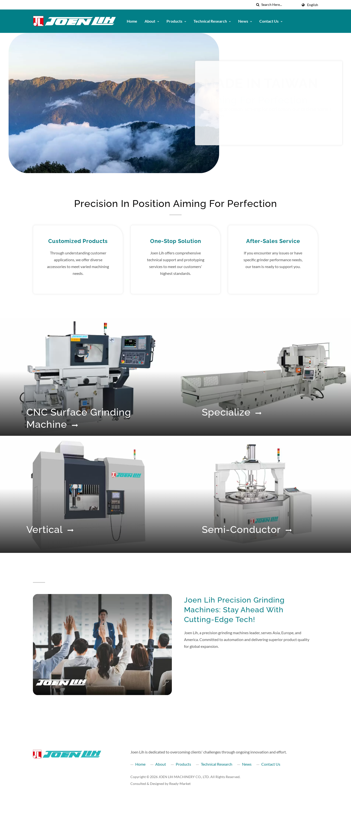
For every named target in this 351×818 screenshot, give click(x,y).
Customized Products (78, 241)
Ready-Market (180, 783)
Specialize (232, 412)
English (312, 5)
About (152, 21)
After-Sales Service (273, 241)
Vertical (50, 529)
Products (176, 21)
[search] (257, 4)
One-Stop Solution (175, 241)
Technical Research (212, 21)
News (245, 21)
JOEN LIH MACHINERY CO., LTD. (184, 777)
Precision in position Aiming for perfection (175, 203)
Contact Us (271, 21)
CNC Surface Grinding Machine (78, 418)
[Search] (279, 4)
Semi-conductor (247, 529)
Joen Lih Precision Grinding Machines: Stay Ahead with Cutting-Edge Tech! (234, 610)
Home (132, 21)
